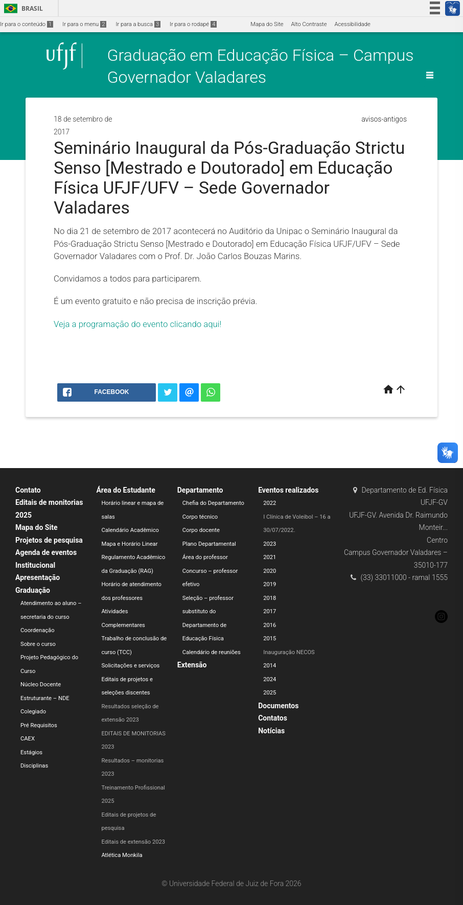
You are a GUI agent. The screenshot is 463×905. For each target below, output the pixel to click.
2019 (269, 584)
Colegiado (33, 711)
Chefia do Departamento (213, 503)
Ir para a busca (137, 24)
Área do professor (205, 557)
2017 (269, 611)
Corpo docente (201, 530)
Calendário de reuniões (211, 652)
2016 (269, 625)
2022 (269, 503)
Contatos (272, 718)
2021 (269, 557)
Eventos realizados (288, 490)
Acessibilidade (352, 24)
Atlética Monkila (121, 855)
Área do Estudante (125, 490)
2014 (269, 665)
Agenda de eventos (46, 552)
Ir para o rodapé (193, 24)
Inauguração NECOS (289, 652)
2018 (269, 598)
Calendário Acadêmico (130, 530)
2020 (269, 571)
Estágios (31, 752)
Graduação (32, 590)
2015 (269, 638)
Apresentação (37, 577)
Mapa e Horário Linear (129, 544)
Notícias (271, 731)
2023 (269, 544)
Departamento (200, 490)
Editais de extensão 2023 (133, 842)
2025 (269, 692)
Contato (28, 490)
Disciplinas (34, 765)
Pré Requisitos (38, 725)
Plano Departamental (209, 544)
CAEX (27, 738)
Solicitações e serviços (130, 665)
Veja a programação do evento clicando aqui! (137, 324)
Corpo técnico (200, 517)
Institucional (35, 565)
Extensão (192, 665)
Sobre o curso (38, 644)
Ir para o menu (84, 24)
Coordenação (37, 630)
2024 (269, 679)
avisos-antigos (384, 119)
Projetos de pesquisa (49, 540)
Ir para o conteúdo (26, 24)
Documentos (278, 706)
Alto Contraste (309, 24)
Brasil (21, 8)
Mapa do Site (266, 24)
